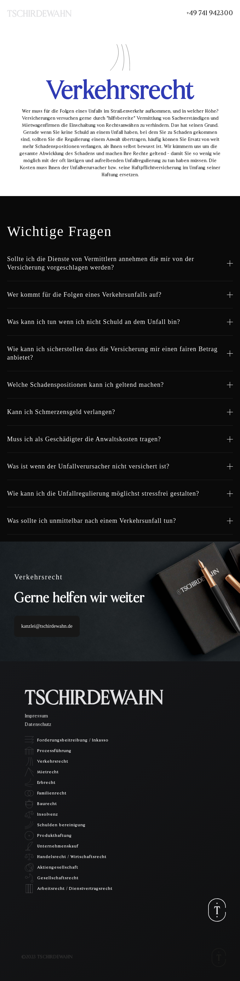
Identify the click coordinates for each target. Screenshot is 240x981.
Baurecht (47, 804)
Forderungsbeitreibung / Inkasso (73, 740)
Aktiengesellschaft (57, 867)
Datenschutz (38, 724)
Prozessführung (54, 751)
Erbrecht (46, 782)
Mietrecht (48, 772)
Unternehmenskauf (58, 846)
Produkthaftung (54, 835)
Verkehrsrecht (52, 761)
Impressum (36, 716)
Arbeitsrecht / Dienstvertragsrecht (75, 888)
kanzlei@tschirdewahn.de (47, 626)
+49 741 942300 (210, 13)
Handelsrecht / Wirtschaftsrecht (72, 857)
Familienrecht (52, 793)
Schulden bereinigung (61, 825)
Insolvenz (47, 814)
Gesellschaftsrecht (58, 878)
